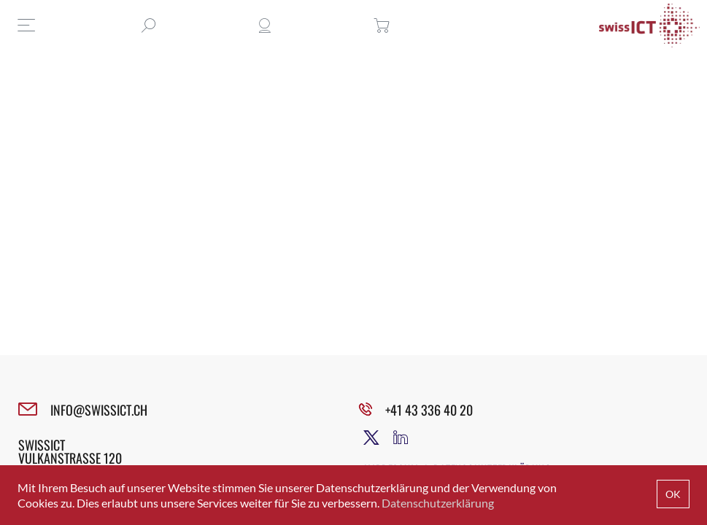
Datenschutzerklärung (438, 503)
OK (673, 494)
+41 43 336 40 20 (429, 409)
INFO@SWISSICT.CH (98, 409)
